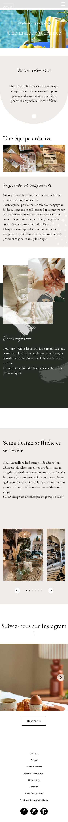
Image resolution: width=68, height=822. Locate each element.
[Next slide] (50, 590)
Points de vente (34, 766)
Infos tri (34, 786)
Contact (34, 753)
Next (60, 677)
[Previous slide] (17, 590)
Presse (34, 760)
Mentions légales (34, 793)
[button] (26, 590)
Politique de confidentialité (34, 800)
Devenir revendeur (34, 773)
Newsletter (34, 780)
